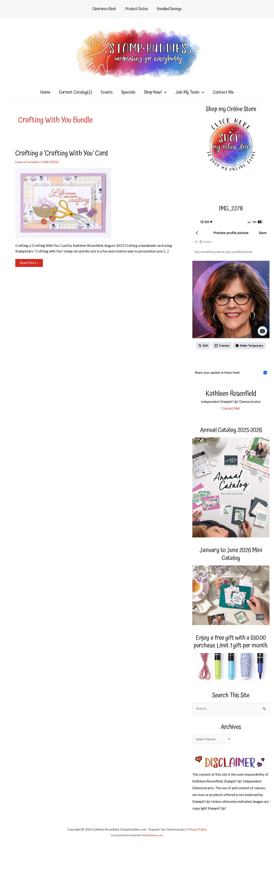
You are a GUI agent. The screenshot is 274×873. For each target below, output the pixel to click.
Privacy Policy (197, 835)
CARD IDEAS (52, 167)
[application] (162, 95)
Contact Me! (230, 414)
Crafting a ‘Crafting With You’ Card (64, 159)
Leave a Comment (28, 167)
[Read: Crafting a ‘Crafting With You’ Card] (66, 208)
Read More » (29, 269)
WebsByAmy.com (152, 841)
